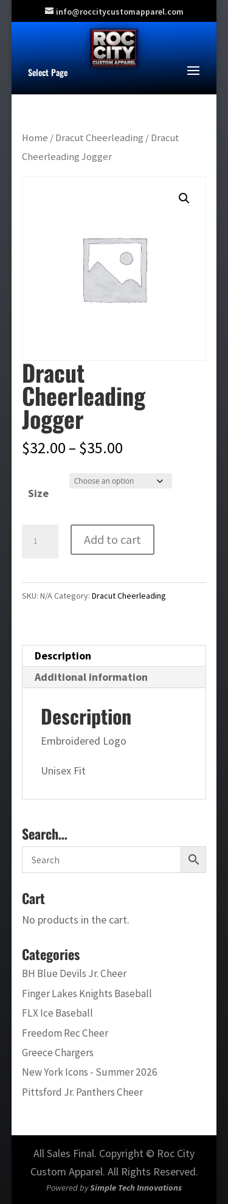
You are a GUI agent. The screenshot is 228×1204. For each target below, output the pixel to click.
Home (35, 137)
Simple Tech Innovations (136, 1187)
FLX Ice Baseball (57, 1013)
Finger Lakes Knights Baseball (87, 993)
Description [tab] (63, 656)
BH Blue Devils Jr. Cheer (74, 973)
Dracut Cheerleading (99, 137)
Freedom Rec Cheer (65, 1033)
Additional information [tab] (91, 677)
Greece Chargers (58, 1052)
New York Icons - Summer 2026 (89, 1072)
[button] (184, 198)
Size (38, 493)
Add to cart (112, 539)
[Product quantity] (40, 541)
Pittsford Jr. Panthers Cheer (82, 1092)
